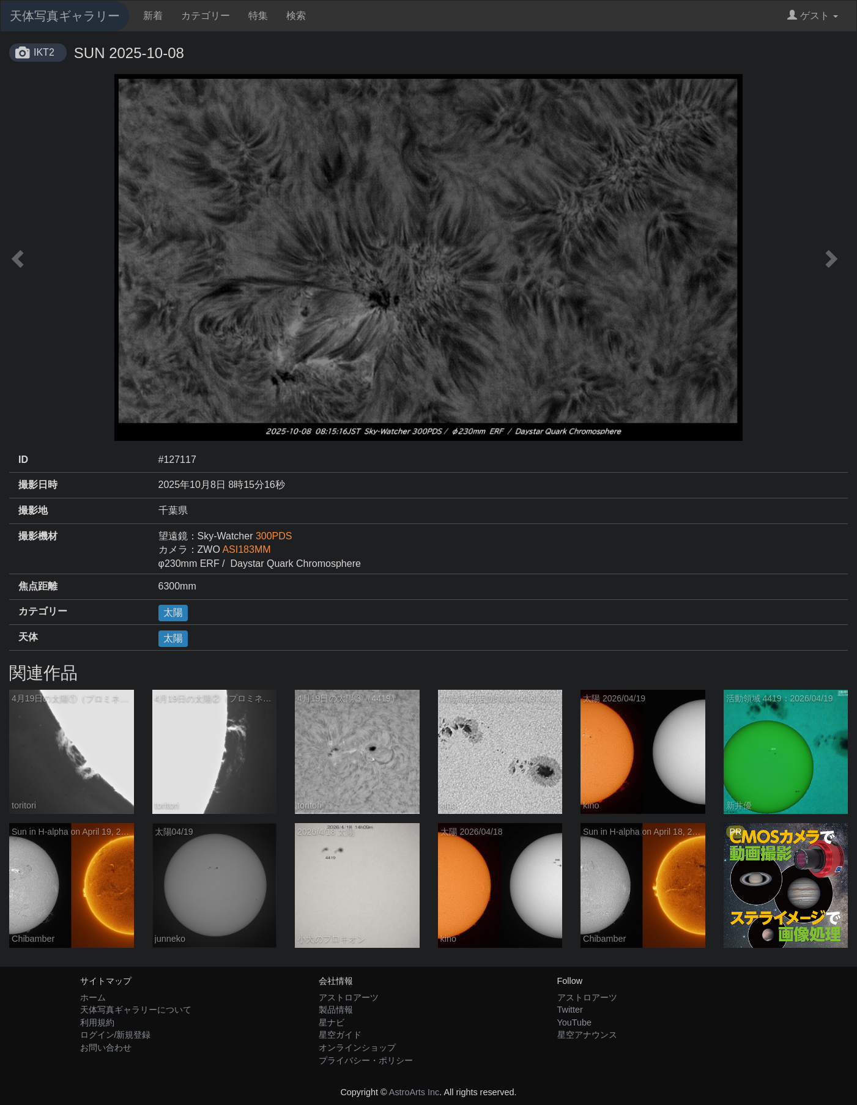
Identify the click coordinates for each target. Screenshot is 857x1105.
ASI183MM (246, 549)
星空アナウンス (587, 1035)
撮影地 (33, 510)
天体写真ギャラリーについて (135, 1009)
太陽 (173, 612)
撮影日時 (38, 484)
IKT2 (44, 52)
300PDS (274, 536)
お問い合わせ (106, 1047)
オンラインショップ (357, 1047)
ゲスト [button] (812, 15)
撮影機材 (38, 536)
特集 (258, 15)
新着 (153, 15)
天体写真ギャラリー (65, 16)
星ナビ (331, 1022)
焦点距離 (38, 586)
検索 (296, 15)
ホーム (93, 997)
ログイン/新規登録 (115, 1035)
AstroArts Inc (414, 1092)
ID (23, 459)
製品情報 (336, 1009)
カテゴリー (205, 15)
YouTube (574, 1022)
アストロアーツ (349, 997)
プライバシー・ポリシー (366, 1060)
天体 (28, 637)
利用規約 (97, 1022)
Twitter (570, 1009)
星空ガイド (340, 1035)
